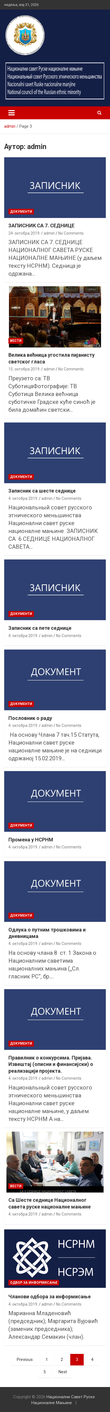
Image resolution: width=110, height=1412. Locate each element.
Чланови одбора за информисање (49, 1296)
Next (62, 1371)
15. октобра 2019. (24, 369)
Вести (16, 341)
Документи (21, 212)
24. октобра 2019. (24, 233)
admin (49, 233)
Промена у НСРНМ (30, 840)
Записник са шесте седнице (42, 491)
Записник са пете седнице (39, 628)
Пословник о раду (30, 718)
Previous (25, 1359)
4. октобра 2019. (23, 498)
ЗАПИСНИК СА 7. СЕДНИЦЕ (41, 225)
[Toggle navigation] (11, 112)
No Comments (71, 233)
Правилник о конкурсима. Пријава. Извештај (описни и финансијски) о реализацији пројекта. (50, 1064)
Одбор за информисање (33, 1283)
